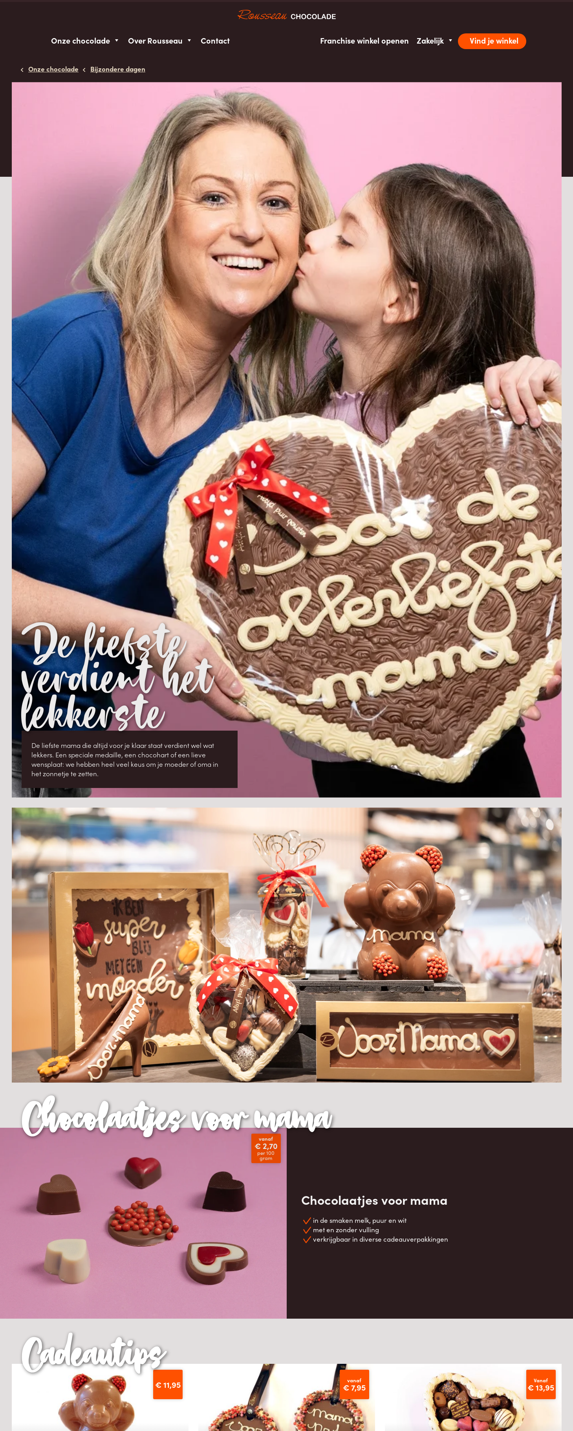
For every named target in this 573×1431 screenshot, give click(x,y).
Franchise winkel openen (364, 40)
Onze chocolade (85, 40)
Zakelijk (435, 40)
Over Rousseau (160, 40)
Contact (215, 40)
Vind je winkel (494, 40)
